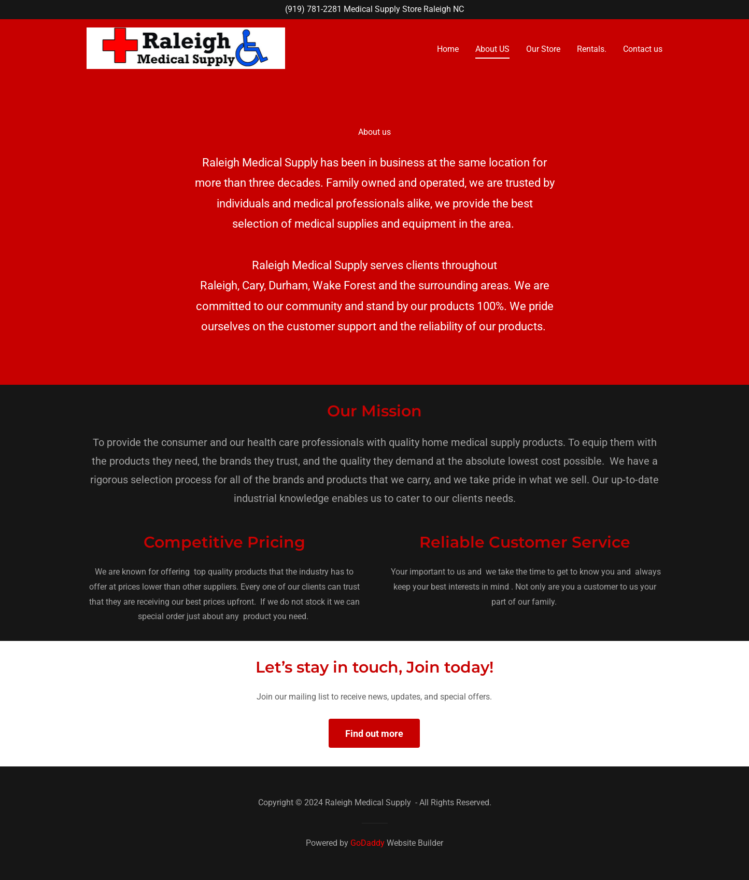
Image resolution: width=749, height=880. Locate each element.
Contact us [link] (642, 49)
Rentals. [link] (591, 49)
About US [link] (492, 49)
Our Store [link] (543, 49)
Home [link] (448, 49)
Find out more (374, 733)
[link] (186, 47)
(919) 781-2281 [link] (313, 9)
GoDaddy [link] (367, 843)
